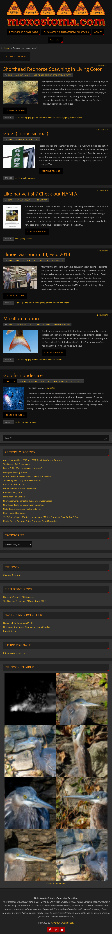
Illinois (17, 117)
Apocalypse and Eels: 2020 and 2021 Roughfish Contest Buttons (32, 460)
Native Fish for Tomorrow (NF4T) (18, 623)
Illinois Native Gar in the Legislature (19, 488)
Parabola (55, 923)
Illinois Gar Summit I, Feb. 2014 (36, 254)
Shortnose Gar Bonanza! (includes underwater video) (27, 500)
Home (6, 48)
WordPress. (68, 923)
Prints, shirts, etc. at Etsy (14, 653)
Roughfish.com (10, 631)
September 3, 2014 (24, 200)
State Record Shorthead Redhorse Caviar (22, 509)
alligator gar (19, 302)
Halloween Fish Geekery (14, 496)
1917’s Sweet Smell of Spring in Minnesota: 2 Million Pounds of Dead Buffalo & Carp (41, 517)
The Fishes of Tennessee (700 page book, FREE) (24, 601)
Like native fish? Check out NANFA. (40, 194)
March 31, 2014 (23, 260)
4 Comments (102, 251)
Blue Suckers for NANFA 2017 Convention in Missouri (27, 476)
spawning (60, 117)
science (29, 238)
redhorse (57, 75)
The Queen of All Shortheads (16, 464)
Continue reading (15, 110)
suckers (67, 75)
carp (55, 381)
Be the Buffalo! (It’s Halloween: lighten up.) (22, 468)
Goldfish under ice (23, 375)
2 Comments (102, 190)
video (79, 117)
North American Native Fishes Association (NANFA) (26, 627)
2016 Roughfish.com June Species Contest (22, 480)
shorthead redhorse (47, 117)
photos (35, 117)
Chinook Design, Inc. (12, 575)
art (35, 75)
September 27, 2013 (24, 324)
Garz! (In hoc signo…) (25, 133)
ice (23, 422)
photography (45, 75)
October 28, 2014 (24, 139)
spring (66, 117)
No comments (102, 66)
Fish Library (41, 200)
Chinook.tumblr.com (56, 883)
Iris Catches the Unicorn (14, 484)
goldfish (63, 381)
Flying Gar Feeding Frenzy (15, 472)
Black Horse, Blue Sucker (14, 513)
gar (37, 139)
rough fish (57, 260)
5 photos (50, 388)
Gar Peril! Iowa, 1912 (12, 492)
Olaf (10, 75)
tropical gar (64, 302)
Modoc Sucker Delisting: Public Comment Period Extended (30, 521)
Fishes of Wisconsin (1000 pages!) (18, 597)
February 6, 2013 (37, 381)
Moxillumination (21, 318)
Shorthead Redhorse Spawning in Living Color (52, 69)
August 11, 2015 (23, 75)
